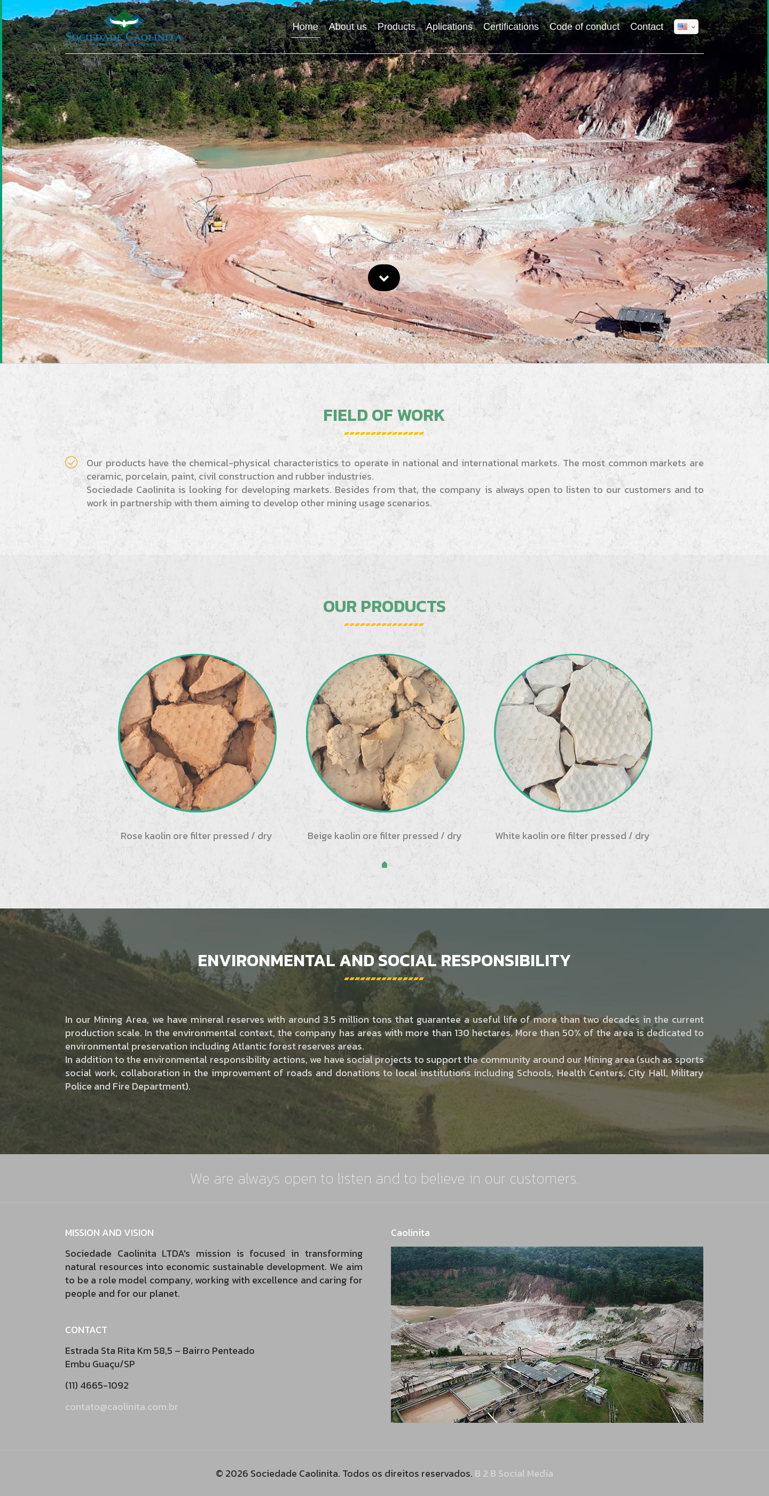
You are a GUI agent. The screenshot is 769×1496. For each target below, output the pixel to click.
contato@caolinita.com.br (121, 1406)
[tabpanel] (197, 749)
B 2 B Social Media (514, 1473)
